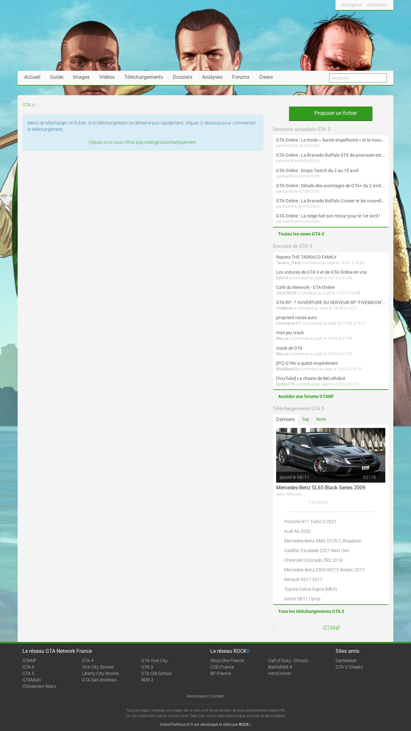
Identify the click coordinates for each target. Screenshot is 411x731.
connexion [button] (377, 4)
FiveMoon (284, 308)
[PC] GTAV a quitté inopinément (307, 363)
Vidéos (107, 77)
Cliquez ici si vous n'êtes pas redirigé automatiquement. (143, 142)
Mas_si (282, 338)
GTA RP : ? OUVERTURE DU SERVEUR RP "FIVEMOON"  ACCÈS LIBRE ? (330, 302)
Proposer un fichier (331, 113)
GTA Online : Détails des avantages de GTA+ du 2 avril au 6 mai (330, 185)
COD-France (222, 667)
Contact (217, 696)
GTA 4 (88, 660)
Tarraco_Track (288, 263)
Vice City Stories (98, 667)
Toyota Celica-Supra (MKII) (310, 589)
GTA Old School (156, 673)
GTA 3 (147, 667)
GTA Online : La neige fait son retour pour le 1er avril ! (328, 215)
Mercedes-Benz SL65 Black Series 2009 (320, 488)
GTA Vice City (154, 660)
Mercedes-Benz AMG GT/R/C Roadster (322, 540)
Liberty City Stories (100, 673)
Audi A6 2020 (297, 531)
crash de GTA (289, 348)
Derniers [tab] (285, 419)
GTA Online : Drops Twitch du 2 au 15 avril (317, 170)
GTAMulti (31, 679)
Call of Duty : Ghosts (288, 660)
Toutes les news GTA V (301, 233)
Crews (266, 77)
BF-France (220, 673)
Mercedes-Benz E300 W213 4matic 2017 (324, 569)
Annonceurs (197, 696)
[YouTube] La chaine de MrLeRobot (310, 378)
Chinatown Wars (39, 686)
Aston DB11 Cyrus (302, 598)
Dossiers (182, 77)
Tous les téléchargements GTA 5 (311, 611)
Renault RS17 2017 (303, 579)
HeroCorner (279, 673)
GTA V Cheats (349, 667)
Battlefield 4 (280, 667)
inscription (352, 4)
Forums (240, 77)
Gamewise (346, 660)
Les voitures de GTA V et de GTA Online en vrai (321, 272)
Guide (56, 77)
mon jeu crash (290, 332)
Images (81, 77)
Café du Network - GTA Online (305, 287)
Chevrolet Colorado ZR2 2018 (313, 560)
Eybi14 (282, 278)
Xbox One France (227, 660)
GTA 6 (28, 667)
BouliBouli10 (287, 369)
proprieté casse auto (296, 317)
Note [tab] (321, 419)
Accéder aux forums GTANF (306, 396)
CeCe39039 (286, 293)
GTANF (332, 628)
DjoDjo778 (285, 384)
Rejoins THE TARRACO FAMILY (306, 257)
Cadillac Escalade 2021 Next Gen (316, 550)
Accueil (32, 77)
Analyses (212, 77)
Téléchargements (143, 77)
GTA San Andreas (99, 679)
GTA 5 (28, 673)
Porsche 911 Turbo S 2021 (310, 521)
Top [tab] (305, 419)
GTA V (28, 104)
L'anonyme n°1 (289, 323)
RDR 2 (147, 679)
